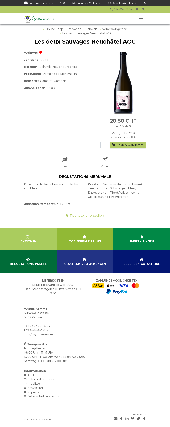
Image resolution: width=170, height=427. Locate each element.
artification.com (42, 419)
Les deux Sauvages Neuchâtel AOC (87, 33)
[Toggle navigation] (141, 18)
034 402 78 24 (40, 325)
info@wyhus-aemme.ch (41, 334)
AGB (30, 375)
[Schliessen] (145, 3)
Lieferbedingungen (41, 379)
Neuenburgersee (114, 29)
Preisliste (33, 383)
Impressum (35, 392)
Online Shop (54, 29)
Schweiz (91, 29)
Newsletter (35, 388)
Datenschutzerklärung (43, 396)
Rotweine (74, 29)
